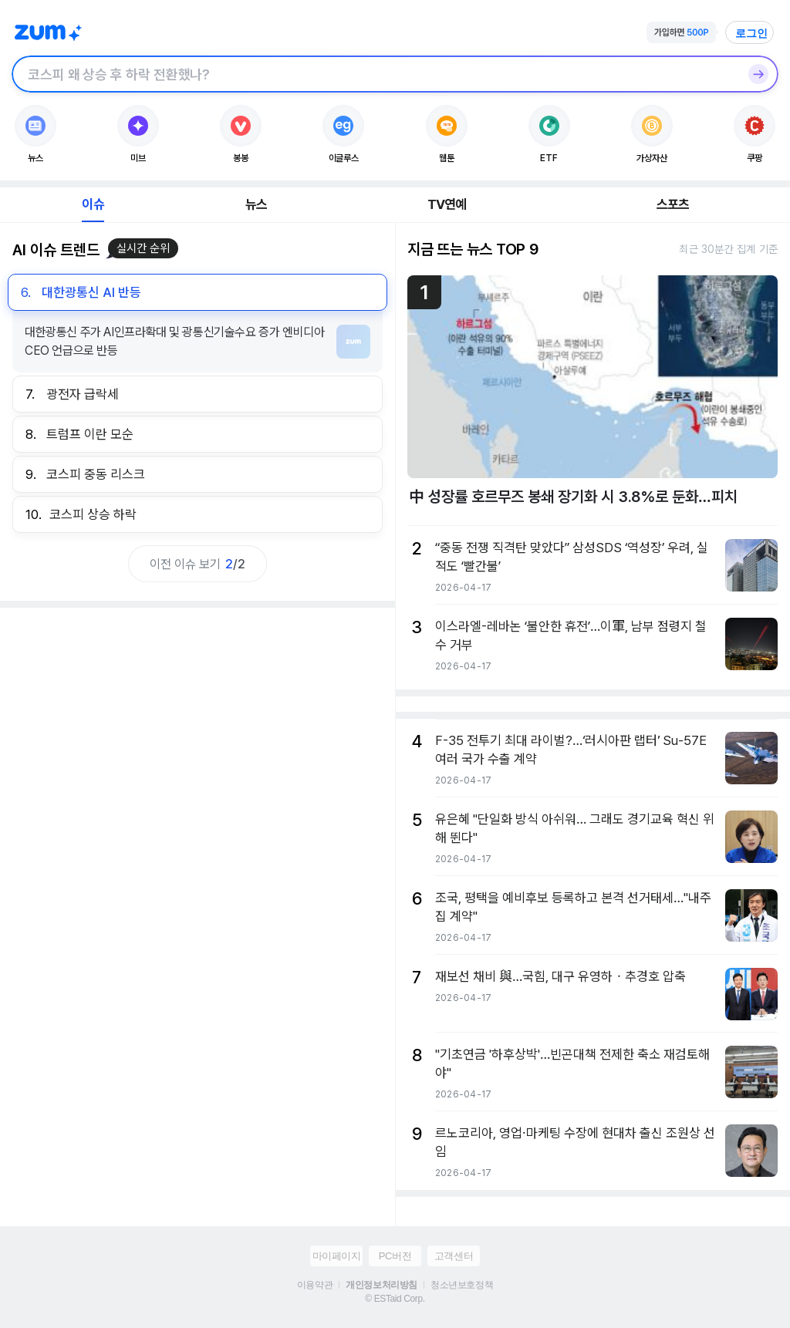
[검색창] (375, 74)
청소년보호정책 (461, 1284)
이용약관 (315, 1284)
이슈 (92, 204)
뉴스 (256, 204)
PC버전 (395, 1256)
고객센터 (453, 1256)
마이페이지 (336, 1256)
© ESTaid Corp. (394, 1298)
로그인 (751, 33)
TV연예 (447, 204)
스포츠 (673, 204)
